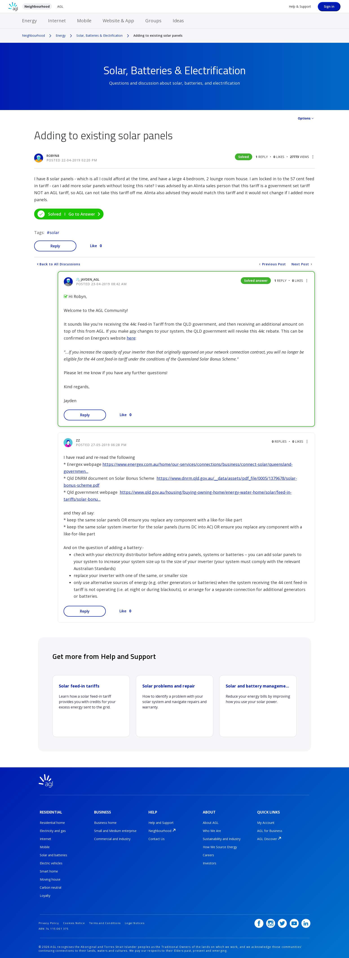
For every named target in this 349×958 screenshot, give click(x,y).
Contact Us (156, 838)
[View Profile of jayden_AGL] (90, 279)
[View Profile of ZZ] (78, 440)
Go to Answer (81, 214)
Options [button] (304, 118)
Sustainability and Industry (222, 838)
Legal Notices (134, 921)
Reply (55, 245)
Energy (29, 21)
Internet (57, 21)
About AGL (211, 822)
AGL (60, 6)
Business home (105, 822)
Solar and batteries (53, 854)
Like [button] (93, 245)
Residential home (52, 822)
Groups (153, 21)
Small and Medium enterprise (115, 830)
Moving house (50, 879)
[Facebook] (258, 921)
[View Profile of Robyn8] (52, 155)
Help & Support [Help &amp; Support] (300, 6)
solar (54, 232)
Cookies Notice (74, 921)
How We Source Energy (220, 846)
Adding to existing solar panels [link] (157, 35)
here (131, 338)
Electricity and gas (53, 830)
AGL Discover (267, 838)
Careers (208, 854)
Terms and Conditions (105, 921)
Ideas (178, 21)
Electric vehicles (51, 862)
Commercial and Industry (112, 838)
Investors (209, 862)
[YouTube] (294, 921)
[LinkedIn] (305, 921)
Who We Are (212, 830)
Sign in (329, 6)
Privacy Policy (49, 921)
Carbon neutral (50, 887)
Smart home (49, 870)
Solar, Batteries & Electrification (99, 35)
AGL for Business (269, 830)
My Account (265, 822)
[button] (313, 156)
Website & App (118, 21)
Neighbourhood (37, 6)
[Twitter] (282, 921)
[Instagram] (270, 921)
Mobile (84, 21)
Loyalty (45, 895)
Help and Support (161, 822)
